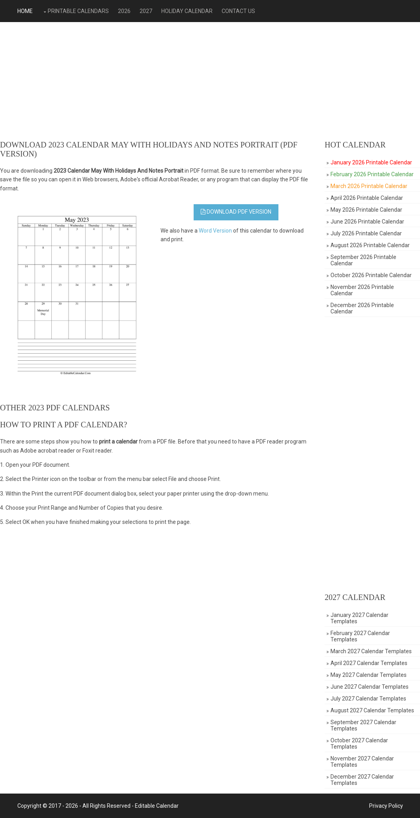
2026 (124, 11)
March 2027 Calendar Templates (371, 651)
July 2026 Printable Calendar (366, 233)
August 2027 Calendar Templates (372, 710)
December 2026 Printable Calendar (362, 308)
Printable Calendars (78, 11)
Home (25, 11)
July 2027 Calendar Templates (368, 698)
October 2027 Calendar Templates (359, 743)
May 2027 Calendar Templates (368, 675)
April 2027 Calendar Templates (368, 663)
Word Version (215, 230)
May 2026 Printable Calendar (366, 210)
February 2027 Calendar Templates (360, 636)
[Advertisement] (210, 81)
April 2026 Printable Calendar (366, 198)
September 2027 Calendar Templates (363, 725)
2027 (146, 11)
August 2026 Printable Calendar (370, 245)
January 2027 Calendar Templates (359, 618)
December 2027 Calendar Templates (362, 779)
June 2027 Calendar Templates (369, 687)
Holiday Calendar (187, 11)
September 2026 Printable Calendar (363, 260)
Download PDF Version (236, 212)
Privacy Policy (386, 806)
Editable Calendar (157, 806)
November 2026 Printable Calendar (362, 290)
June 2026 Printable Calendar (367, 221)
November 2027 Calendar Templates (362, 761)
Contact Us (238, 11)
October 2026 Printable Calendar (371, 275)
